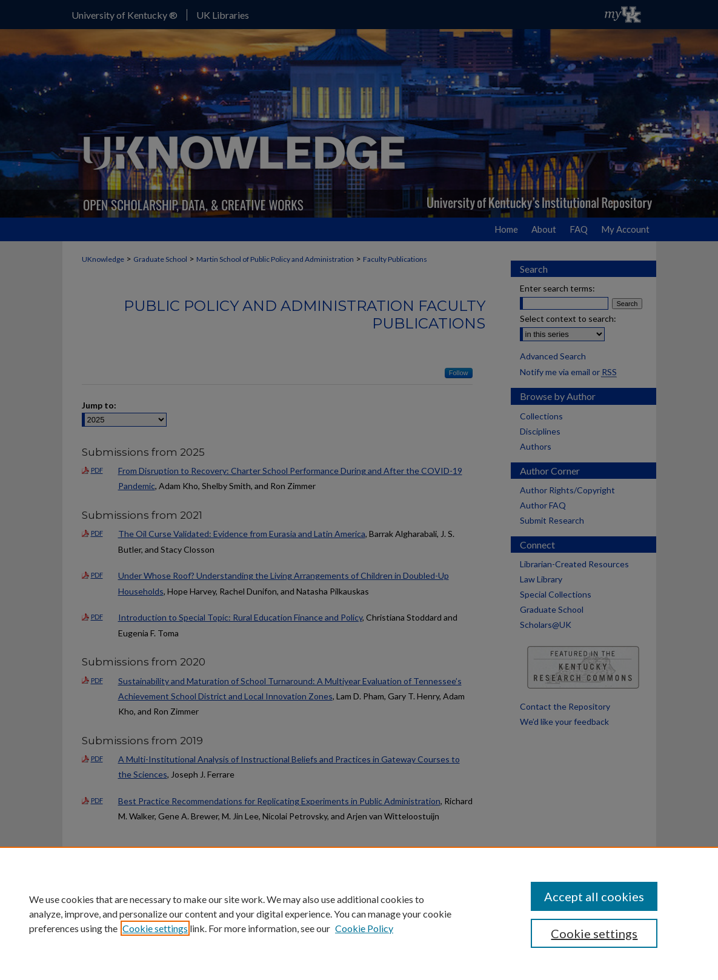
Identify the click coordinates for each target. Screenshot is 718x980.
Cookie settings (155, 928)
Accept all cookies (594, 896)
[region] (359, 913)
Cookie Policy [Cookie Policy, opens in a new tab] (364, 928)
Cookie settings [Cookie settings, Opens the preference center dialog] (594, 933)
